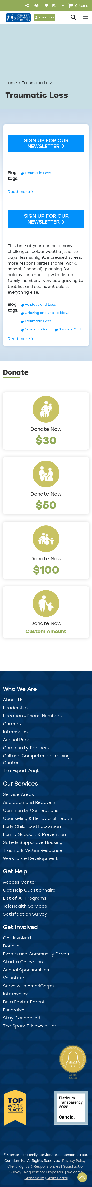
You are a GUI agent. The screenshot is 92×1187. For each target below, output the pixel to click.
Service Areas (18, 794)
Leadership (15, 708)
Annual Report (18, 740)
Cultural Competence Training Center (36, 759)
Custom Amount (46, 631)
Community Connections (30, 810)
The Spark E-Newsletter (29, 1026)
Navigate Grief (37, 329)
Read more (20, 191)
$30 (46, 440)
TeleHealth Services (25, 906)
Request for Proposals (43, 1172)
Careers (12, 724)
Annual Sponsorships (26, 970)
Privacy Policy (74, 1160)
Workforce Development (30, 858)
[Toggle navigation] (85, 16)
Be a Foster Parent (24, 1002)
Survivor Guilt (70, 329)
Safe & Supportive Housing (32, 842)
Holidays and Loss (40, 304)
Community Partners (26, 748)
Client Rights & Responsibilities (33, 1166)
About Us (13, 700)
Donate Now (46, 429)
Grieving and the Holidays (47, 312)
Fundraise (13, 1010)
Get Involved (17, 938)
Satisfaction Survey (25, 914)
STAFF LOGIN (46, 17)
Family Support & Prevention (34, 834)
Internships (15, 732)
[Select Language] (58, 5)
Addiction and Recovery (29, 802)
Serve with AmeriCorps (28, 986)
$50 (46, 504)
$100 (46, 569)
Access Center (19, 882)
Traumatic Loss (38, 172)
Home (11, 82)
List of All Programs (24, 898)
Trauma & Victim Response (32, 850)
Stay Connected (21, 1018)
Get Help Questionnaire (29, 890)
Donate (11, 946)
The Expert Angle (22, 770)
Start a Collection (23, 962)
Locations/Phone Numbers (32, 716)
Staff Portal (57, 1178)
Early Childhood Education (32, 826)
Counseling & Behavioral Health (37, 818)
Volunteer (13, 978)
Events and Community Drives (36, 954)
